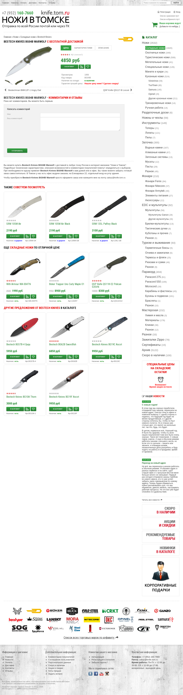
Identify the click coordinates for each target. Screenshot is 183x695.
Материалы (152, 320)
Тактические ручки (156, 228)
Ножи (145, 42)
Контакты (43, 3)
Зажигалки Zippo (153, 339)
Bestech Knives (45, 37)
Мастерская (150, 310)
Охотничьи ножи (155, 52)
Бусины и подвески (156, 296)
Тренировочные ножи (158, 103)
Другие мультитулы (159, 219)
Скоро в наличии (153, 355)
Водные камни (154, 147)
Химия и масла (154, 315)
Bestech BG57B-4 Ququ (18, 344)
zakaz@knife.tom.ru (116, 177)
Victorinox (153, 80)
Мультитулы (152, 210)
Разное (149, 171)
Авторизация (96, 657)
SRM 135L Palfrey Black (104, 223)
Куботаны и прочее (156, 233)
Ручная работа (154, 107)
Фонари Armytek (155, 190)
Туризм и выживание (156, 242)
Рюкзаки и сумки (155, 262)
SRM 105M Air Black (59, 223)
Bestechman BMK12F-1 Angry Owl (22, 90)
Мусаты (150, 161)
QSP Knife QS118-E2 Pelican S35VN (106, 285)
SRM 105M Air (13, 223)
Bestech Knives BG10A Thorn (21, 396)
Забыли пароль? (98, 662)
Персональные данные (58, 662)
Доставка (32, 3)
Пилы (148, 137)
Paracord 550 (153, 281)
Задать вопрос (53, 674)
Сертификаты (151, 344)
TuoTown (153, 85)
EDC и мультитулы (155, 205)
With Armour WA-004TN (18, 284)
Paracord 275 (153, 277)
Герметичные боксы (157, 247)
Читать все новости (152, 500)
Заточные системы (156, 157)
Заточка (147, 142)
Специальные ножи (157, 67)
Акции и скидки (54, 668)
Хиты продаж (53, 671)
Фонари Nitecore (155, 186)
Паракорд (148, 271)
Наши (153, 396)
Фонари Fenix (153, 181)
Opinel (152, 94)
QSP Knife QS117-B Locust (118, 90)
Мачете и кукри (154, 71)
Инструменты (151, 123)
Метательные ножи (156, 62)
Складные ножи (155, 47)
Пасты (149, 166)
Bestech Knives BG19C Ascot (107, 344)
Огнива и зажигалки (157, 252)
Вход (176, 12)
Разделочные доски (155, 112)
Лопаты (149, 132)
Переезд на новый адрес (154, 463)
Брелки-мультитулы (157, 223)
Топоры (149, 128)
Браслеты (151, 300)
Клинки (149, 325)
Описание (103, 48)
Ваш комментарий (14, 118)
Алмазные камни (155, 152)
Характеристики (83, 48)
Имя (9, 114)
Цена (66, 48)
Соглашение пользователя (59, 659)
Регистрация (163, 12)
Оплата (23, 3)
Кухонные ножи (154, 76)
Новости (14, 3)
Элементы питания (156, 195)
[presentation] (96, 139)
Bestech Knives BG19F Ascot (64, 396)
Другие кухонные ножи (160, 98)
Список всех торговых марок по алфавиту (91, 637)
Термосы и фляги (155, 257)
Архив (146, 350)
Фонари (147, 176)
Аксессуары (152, 200)
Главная (5, 3)
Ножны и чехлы (152, 117)
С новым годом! (150, 405)
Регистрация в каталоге (101, 659)
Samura (152, 89)
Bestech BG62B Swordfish (62, 344)
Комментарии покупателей (59, 657)
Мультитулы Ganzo (159, 214)
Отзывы (52, 3)
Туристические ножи (157, 57)
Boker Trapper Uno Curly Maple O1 (66, 284)
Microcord (151, 286)
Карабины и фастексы (158, 291)
